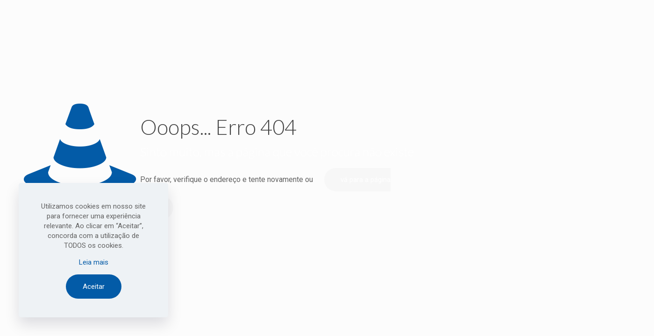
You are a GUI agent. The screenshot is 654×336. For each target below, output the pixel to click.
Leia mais (93, 262)
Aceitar (94, 286)
